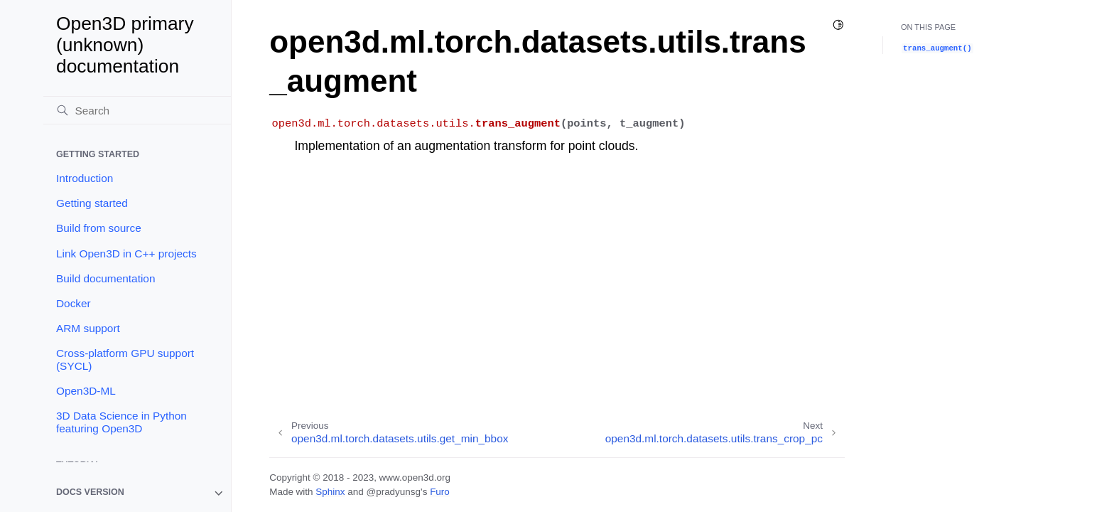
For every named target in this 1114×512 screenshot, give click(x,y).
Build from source (98, 228)
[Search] (137, 110)
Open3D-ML (86, 391)
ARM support (88, 328)
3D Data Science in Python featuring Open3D (121, 422)
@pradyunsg (393, 491)
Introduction (84, 178)
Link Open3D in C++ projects (126, 253)
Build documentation (105, 278)
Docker (73, 303)
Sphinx (330, 491)
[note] (137, 493)
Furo (440, 491)
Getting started (92, 203)
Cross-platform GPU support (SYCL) (125, 359)
